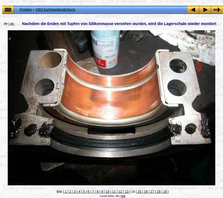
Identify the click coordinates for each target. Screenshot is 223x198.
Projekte (26, 10)
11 (114, 192)
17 (152, 192)
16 (145, 192)
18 (158, 192)
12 (120, 192)
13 (126, 192)
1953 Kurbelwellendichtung (55, 10)
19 (165, 192)
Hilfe (123, 196)
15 (139, 192)
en (12, 24)
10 (107, 192)
